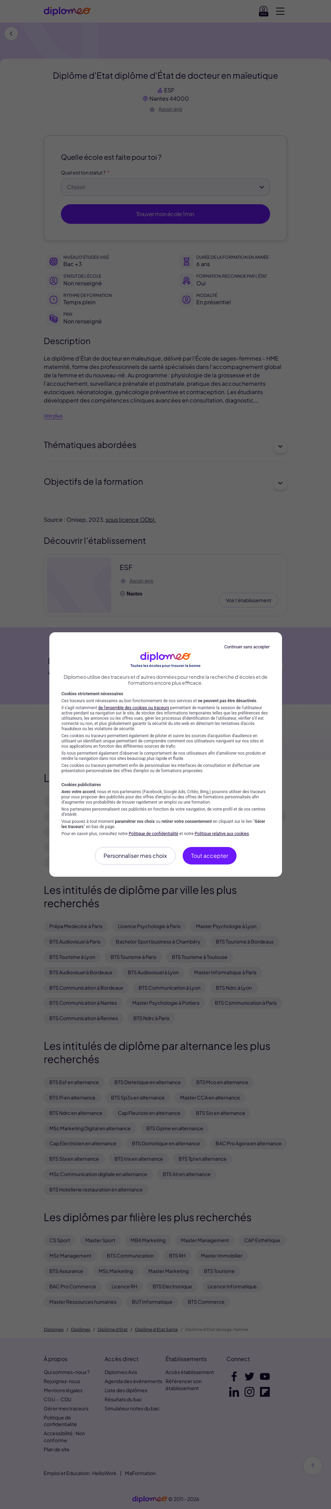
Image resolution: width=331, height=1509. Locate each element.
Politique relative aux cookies (222, 833)
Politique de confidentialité (153, 833)
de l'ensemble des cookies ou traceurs (133, 707)
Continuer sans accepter (247, 647)
